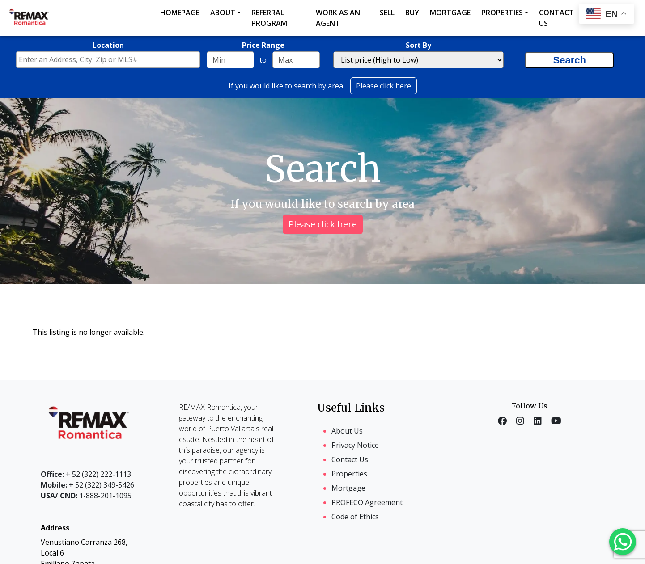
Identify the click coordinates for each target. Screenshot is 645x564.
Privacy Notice (355, 445)
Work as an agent (338, 18)
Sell (387, 12)
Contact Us (349, 459)
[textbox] (110, 59)
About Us (347, 431)
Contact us (556, 18)
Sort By (418, 45)
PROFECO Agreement (367, 502)
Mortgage (450, 12)
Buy (412, 12)
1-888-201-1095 (86, 496)
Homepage (179, 12)
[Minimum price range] (230, 59)
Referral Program (269, 18)
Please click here (383, 86)
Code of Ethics (355, 517)
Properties (502, 12)
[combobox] (108, 59)
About (222, 12)
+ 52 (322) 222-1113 (86, 474)
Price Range (263, 45)
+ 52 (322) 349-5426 (87, 485)
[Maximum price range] (296, 59)
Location (108, 45)
